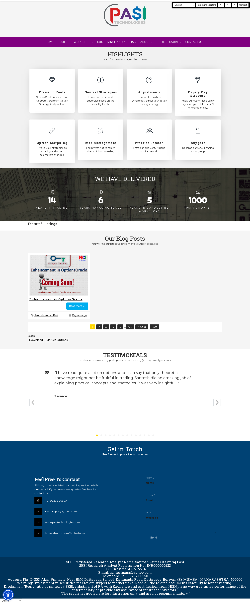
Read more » (76, 305)
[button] (8, 595)
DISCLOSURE (170, 42)
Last (154, 326)
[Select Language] (184, 5)
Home (50, 42)
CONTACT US (194, 42)
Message (152, 517)
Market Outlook (57, 340)
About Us (147, 42)
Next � (142, 326)
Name (150, 482)
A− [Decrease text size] (228, 5)
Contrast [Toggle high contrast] (243, 5)
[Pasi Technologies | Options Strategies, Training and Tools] (125, 27)
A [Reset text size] (234, 5)
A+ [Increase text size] (221, 5)
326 (130, 326)
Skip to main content (207, 5)
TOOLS (62, 42)
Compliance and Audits (115, 42)
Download (36, 340)
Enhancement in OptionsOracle (56, 299)
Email (149, 500)
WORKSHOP (82, 42)
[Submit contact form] (154, 537)
